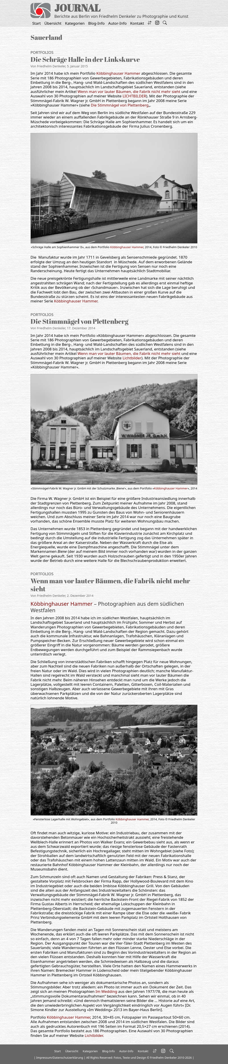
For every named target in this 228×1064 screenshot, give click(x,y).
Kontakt (137, 23)
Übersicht (52, 23)
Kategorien (75, 23)
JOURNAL (77, 7)
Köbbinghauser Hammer (118, 73)
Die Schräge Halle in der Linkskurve (85, 59)
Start (36, 23)
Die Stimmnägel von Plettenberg (120, 105)
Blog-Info (96, 23)
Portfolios (42, 52)
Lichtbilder (131, 357)
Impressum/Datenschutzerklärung (59, 1058)
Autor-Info (117, 23)
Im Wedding (106, 991)
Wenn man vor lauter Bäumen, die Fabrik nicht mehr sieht (128, 91)
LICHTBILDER (134, 96)
